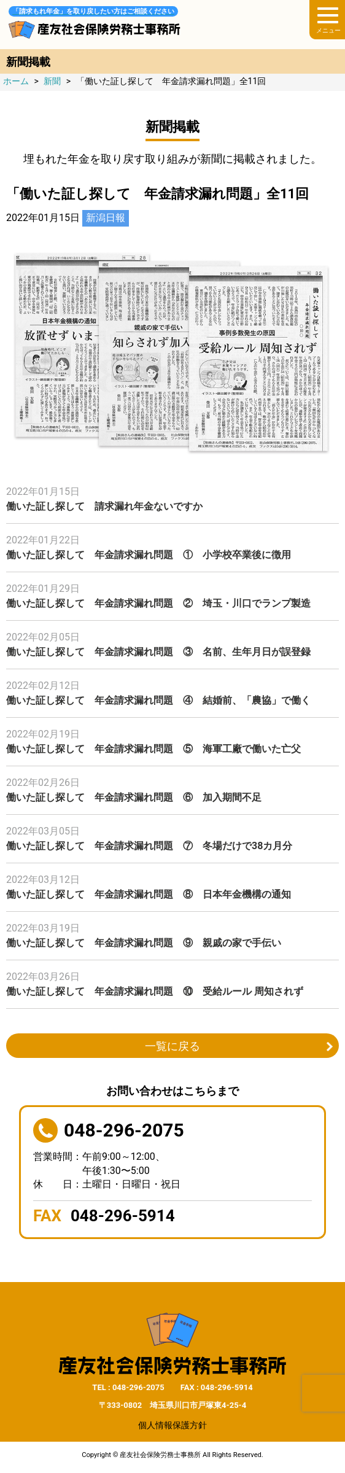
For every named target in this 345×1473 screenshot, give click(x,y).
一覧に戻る (172, 1046)
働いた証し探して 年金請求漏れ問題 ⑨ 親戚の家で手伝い (143, 943)
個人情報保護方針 (172, 1425)
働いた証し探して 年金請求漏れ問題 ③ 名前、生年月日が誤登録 (158, 652)
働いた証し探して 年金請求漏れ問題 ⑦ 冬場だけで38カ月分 (149, 846)
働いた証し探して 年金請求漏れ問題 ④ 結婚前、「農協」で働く (158, 700)
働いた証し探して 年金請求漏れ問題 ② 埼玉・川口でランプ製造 (158, 603)
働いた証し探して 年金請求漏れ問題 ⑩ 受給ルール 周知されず (154, 991)
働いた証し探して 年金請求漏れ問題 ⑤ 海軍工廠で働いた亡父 (153, 749)
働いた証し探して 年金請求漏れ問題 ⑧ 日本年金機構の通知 (148, 894)
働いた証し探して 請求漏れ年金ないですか (104, 506)
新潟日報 (105, 217)
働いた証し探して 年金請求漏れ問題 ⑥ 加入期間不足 (134, 797)
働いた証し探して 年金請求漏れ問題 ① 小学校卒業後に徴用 (148, 555)
